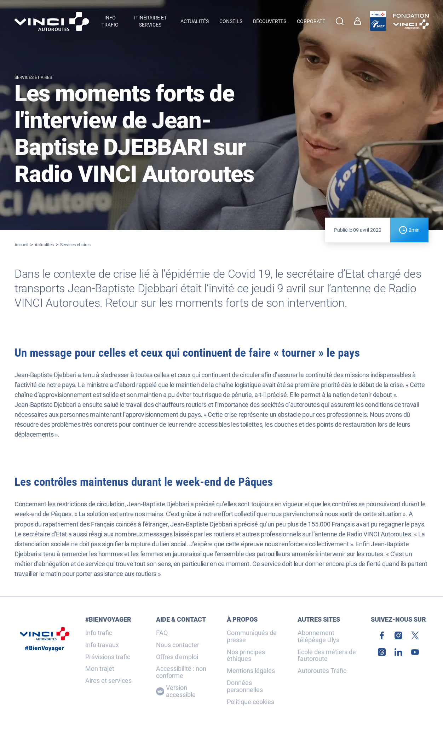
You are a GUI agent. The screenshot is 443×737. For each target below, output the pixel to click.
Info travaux (102, 645)
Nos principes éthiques (246, 656)
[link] (359, 21)
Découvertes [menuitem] (269, 21)
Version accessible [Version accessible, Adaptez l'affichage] (176, 691)
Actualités (44, 244)
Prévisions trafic (107, 657)
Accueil (21, 244)
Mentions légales (251, 670)
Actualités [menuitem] (194, 21)
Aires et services (108, 680)
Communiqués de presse (252, 636)
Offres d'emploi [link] (177, 657)
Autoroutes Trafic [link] (322, 670)
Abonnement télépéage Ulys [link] (318, 636)
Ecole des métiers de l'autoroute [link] (327, 656)
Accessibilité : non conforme (181, 672)
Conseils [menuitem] (230, 21)
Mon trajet (99, 668)
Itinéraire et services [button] (150, 21)
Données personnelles (245, 686)
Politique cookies (250, 702)
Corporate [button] (311, 21)
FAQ (162, 633)
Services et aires (75, 244)
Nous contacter (177, 645)
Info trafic (98, 633)
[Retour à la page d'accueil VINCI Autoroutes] (51, 21)
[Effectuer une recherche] (340, 21)
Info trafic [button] (110, 21)
